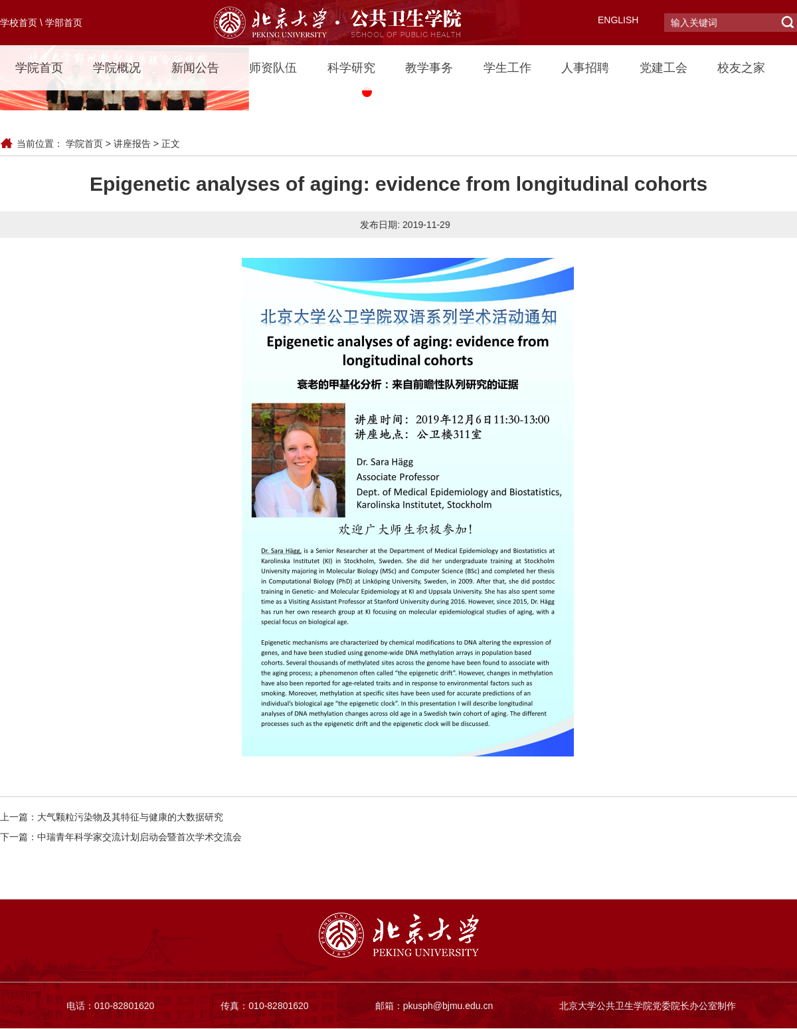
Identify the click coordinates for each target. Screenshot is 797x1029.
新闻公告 (195, 67)
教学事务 (429, 67)
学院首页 (39, 67)
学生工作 (507, 67)
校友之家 (741, 67)
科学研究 (351, 67)
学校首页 (18, 22)
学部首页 (63, 22)
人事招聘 (585, 67)
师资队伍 (273, 67)
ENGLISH (618, 20)
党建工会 (663, 67)
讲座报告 (132, 143)
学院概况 (117, 67)
